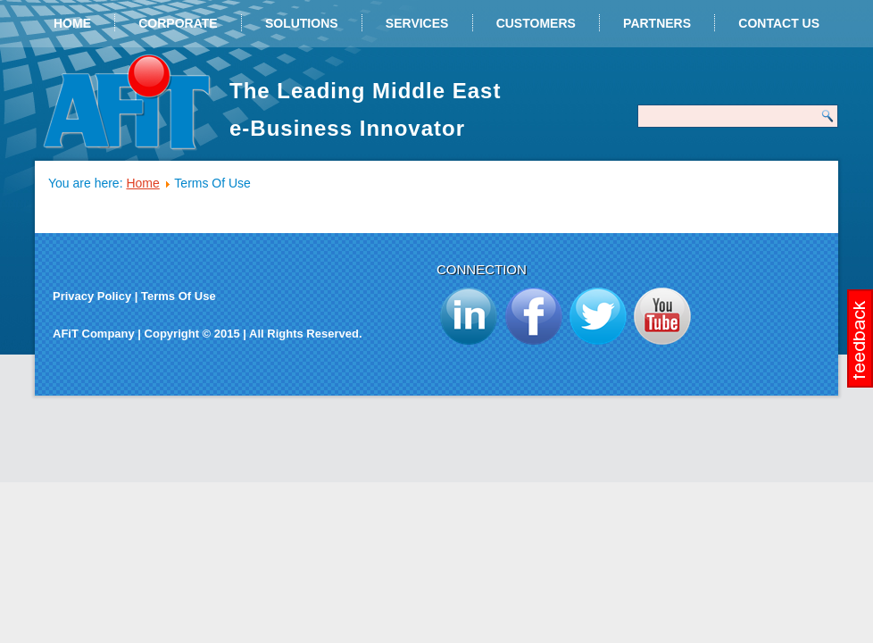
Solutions (301, 23)
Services (417, 23)
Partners (657, 23)
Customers (536, 23)
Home (72, 23)
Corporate (177, 23)
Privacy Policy (92, 296)
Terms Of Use (178, 296)
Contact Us (778, 23)
